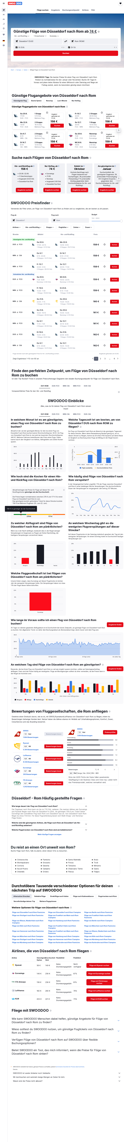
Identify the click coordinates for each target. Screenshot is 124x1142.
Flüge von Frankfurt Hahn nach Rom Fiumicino (98, 916)
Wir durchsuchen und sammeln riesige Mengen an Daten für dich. (67, 1077)
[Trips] (4, 34)
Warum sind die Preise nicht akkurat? (67, 1081)
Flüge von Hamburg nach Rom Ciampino (63, 936)
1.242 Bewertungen (30, 787)
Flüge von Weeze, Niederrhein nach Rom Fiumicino (99, 932)
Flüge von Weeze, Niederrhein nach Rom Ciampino (27, 922)
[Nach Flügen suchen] (4, 10)
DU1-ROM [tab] (44, 386)
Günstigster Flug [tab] (20, 101)
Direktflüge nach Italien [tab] (59, 896)
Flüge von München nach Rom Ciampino (27, 936)
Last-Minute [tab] (62, 101)
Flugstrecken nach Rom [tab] (107, 896)
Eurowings (27, 768)
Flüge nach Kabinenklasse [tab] (83, 896)
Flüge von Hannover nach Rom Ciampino (64, 939)
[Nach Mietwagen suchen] (4, 19)
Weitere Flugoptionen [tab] (48, 901)
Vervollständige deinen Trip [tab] (24, 901)
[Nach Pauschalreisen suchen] (4, 24)
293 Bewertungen (30, 774)
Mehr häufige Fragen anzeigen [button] (49, 834)
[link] (24, 190)
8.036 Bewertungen (31, 762)
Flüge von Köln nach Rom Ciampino (97, 936)
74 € (93, 31)
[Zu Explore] (4, 28)
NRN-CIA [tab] (66, 386)
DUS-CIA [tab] (87, 386)
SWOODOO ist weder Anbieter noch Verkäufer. (67, 1073)
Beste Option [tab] (36, 101)
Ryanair (26, 743)
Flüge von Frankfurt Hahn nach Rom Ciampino (62, 927)
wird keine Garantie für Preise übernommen (70, 1067)
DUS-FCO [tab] (55, 386)
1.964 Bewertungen (30, 737)
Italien (26, 70)
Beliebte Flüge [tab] (40, 896)
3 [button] (105, 359)
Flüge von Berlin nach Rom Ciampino (98, 921)
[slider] (121, 221)
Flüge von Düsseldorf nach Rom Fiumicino (28, 912)
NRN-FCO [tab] (76, 386)
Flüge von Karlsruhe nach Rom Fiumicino (64, 942)
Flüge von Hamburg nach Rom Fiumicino (63, 921)
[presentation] (99, 32)
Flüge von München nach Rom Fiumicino (99, 926)
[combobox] (54, 36)
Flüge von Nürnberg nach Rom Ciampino (27, 942)
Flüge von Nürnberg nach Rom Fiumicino (99, 939)
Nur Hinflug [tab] (76, 101)
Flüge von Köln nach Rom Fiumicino (25, 926)
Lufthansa (27, 755)
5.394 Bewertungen (31, 750)
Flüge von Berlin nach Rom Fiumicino (98, 912)
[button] (3, 3)
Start (12, 70)
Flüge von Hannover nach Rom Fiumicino (28, 931)
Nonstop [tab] (49, 101)
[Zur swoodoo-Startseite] (15, 3)
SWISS (25, 731)
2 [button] (100, 359)
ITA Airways (27, 780)
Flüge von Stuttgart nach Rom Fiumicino (27, 915)
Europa (18, 70)
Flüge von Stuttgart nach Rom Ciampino (27, 939)
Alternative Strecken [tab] (22, 896)
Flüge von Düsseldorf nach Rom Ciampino (64, 912)
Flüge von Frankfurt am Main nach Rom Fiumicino (63, 932)
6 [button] (114, 359)
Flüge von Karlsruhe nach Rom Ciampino (100, 942)
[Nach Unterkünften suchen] (4, 14)
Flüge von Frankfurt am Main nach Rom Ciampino (63, 916)
